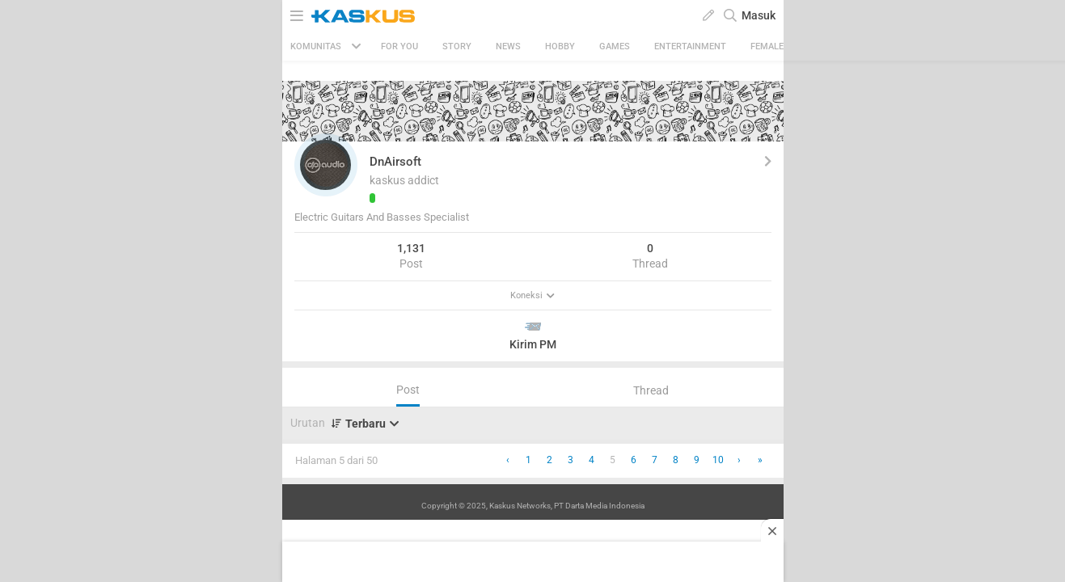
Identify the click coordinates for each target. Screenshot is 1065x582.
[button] (325, 164)
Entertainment (690, 46)
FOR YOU (399, 46)
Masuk (759, 15)
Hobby (560, 46)
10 (718, 460)
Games (614, 46)
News (508, 46)
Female (767, 46)
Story (456, 46)
